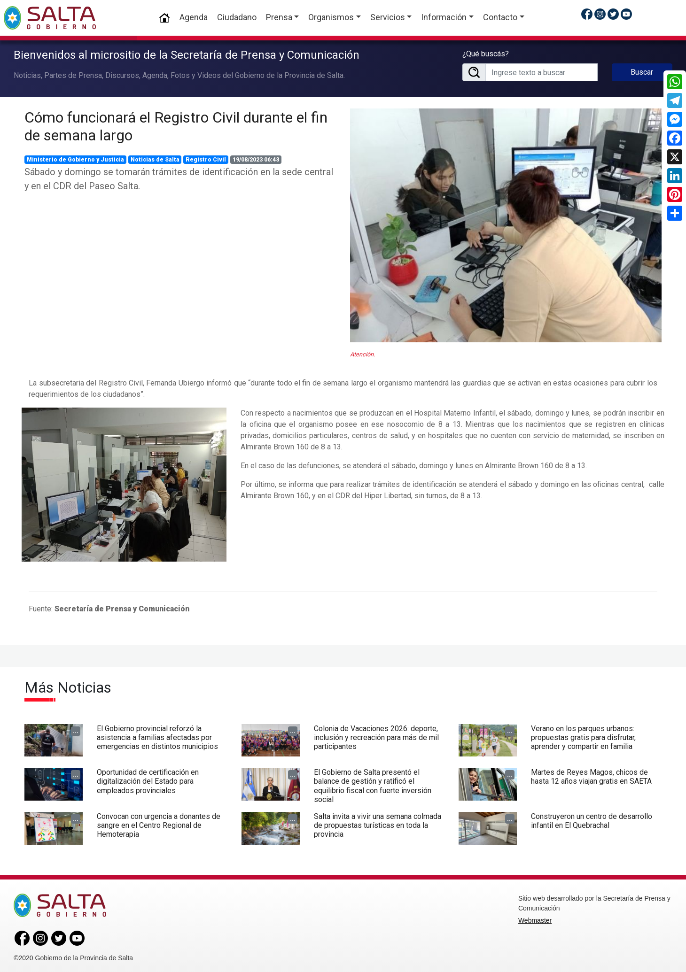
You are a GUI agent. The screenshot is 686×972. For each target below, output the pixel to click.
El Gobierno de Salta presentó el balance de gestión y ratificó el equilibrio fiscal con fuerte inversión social (372, 784)
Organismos (331, 17)
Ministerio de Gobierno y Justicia (75, 157)
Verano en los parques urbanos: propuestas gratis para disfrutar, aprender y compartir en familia (583, 735)
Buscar (642, 71)
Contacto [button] (500, 17)
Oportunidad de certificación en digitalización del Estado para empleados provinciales (148, 779)
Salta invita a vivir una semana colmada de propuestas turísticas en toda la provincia (377, 823)
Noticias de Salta (155, 157)
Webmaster (535, 918)
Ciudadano (237, 17)
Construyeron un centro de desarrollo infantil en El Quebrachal (591, 819)
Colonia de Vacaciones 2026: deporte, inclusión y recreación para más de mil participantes (376, 735)
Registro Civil (206, 157)
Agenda (193, 17)
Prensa (279, 17)
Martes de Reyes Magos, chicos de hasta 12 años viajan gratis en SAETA (591, 775)
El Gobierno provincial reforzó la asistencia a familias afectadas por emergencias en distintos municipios (157, 735)
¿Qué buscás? (485, 52)
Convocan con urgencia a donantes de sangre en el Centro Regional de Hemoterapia (158, 823)
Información (444, 17)
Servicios (387, 17)
